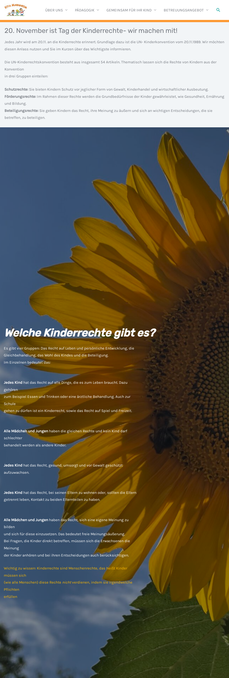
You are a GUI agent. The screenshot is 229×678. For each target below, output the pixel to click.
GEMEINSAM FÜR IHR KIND (129, 10)
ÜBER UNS (54, 10)
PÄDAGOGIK (84, 10)
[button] (218, 9)
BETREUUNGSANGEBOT (184, 10)
